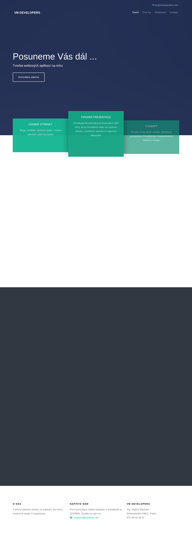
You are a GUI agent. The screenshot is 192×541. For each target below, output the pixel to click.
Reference (160, 12)
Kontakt (174, 12)
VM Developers (28, 12)
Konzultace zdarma (28, 77)
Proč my (146, 12)
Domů (135, 12)
